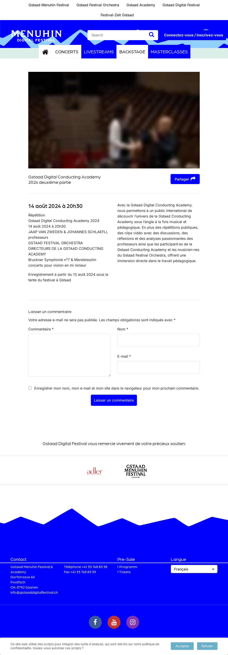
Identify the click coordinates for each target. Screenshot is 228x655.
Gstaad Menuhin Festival (48, 5)
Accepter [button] (182, 646)
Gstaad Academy (140, 5)
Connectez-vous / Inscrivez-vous (193, 35)
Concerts (66, 51)
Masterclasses (169, 51)
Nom (122, 329)
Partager (185, 178)
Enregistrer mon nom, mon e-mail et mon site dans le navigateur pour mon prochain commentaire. (116, 388)
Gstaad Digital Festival (181, 5)
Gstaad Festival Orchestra (97, 5)
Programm (128, 566)
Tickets (125, 571)
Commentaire (41, 329)
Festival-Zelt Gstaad (117, 15)
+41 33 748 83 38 (94, 566)
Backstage (132, 51)
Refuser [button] (207, 646)
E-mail (124, 356)
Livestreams (99, 51)
